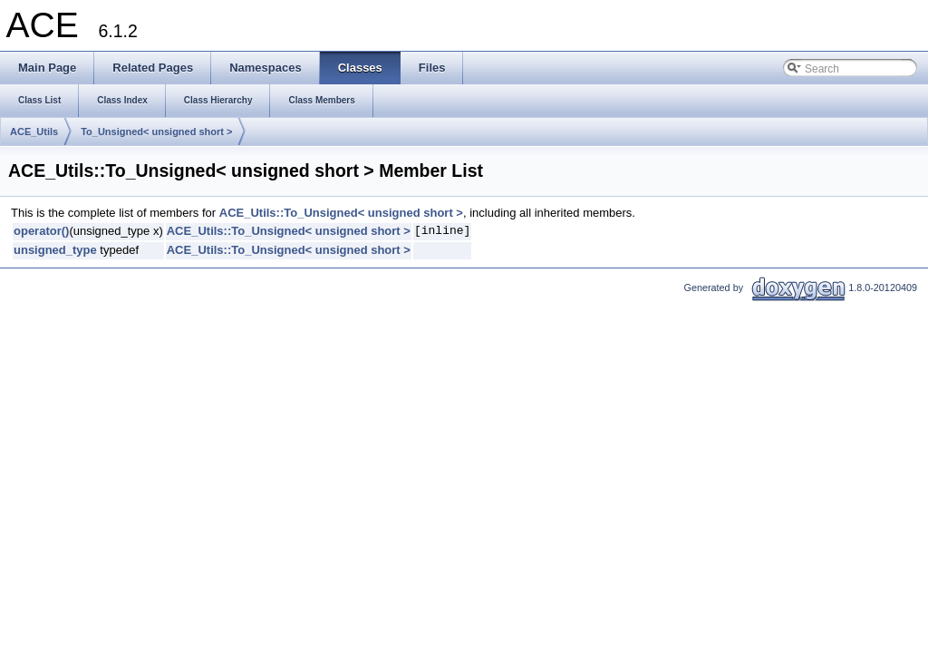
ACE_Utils (34, 131)
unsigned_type (55, 250)
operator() (41, 231)
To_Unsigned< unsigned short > (156, 131)
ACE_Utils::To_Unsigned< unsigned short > (341, 212)
